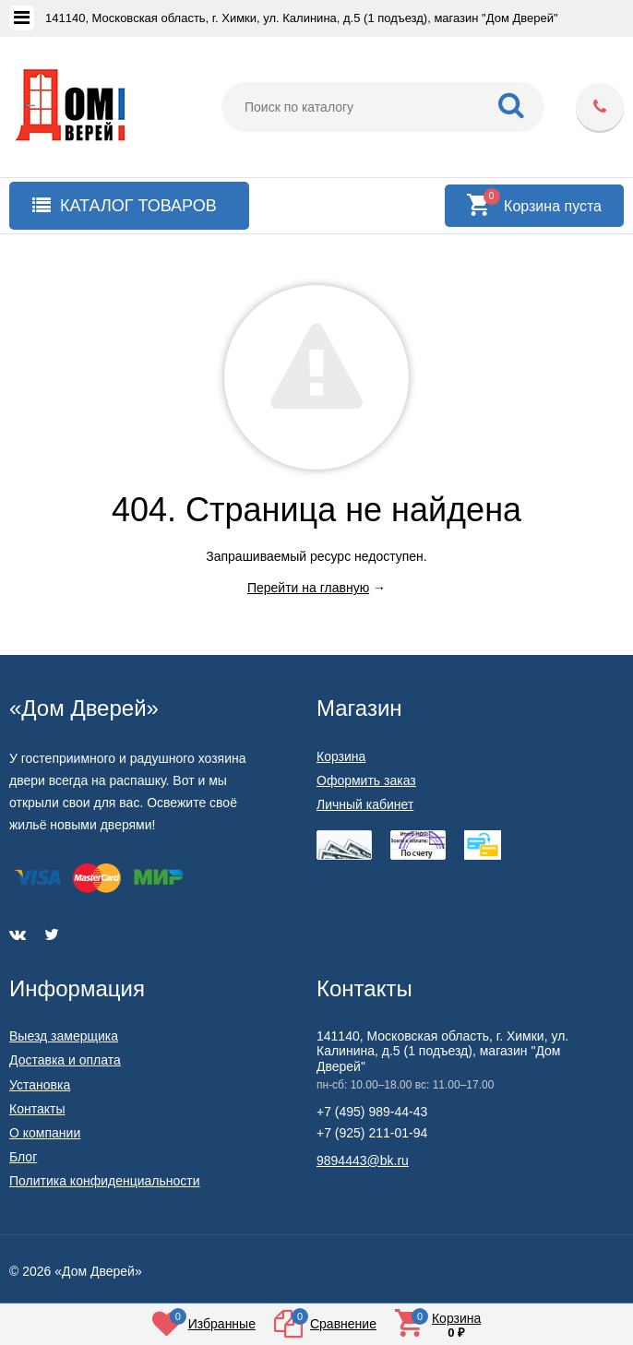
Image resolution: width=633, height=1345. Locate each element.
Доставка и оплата (65, 1060)
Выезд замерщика (63, 1036)
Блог (23, 1156)
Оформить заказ (366, 780)
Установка (39, 1084)
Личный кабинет (364, 804)
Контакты (37, 1108)
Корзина (340, 756)
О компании (44, 1132)
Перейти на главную (308, 587)
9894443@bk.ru (362, 1160)
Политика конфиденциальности (104, 1180)
